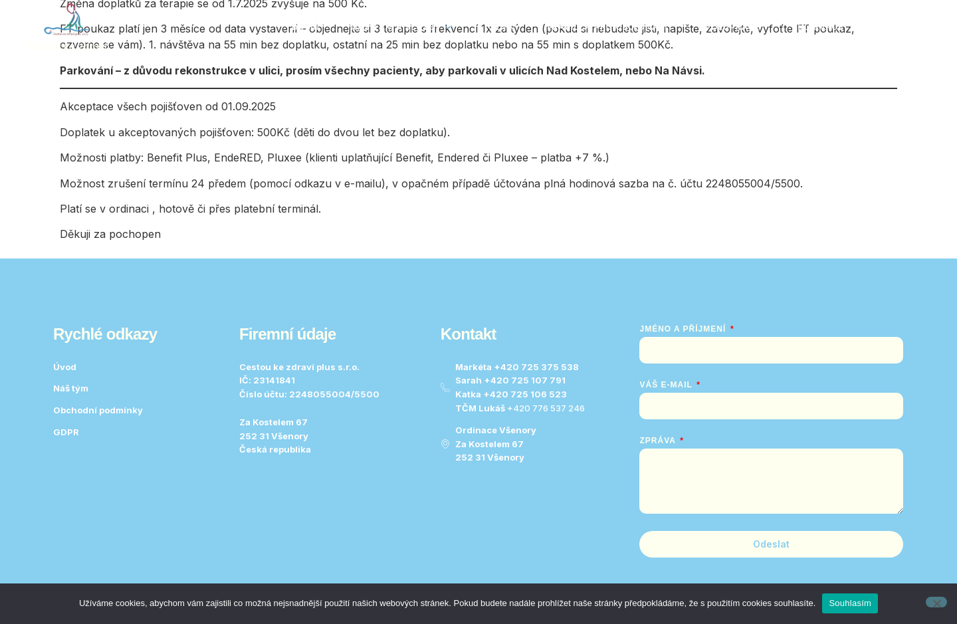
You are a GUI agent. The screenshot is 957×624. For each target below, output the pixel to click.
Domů (304, 27)
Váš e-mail (666, 385)
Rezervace (817, 27)
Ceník (500, 27)
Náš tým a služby (400, 27)
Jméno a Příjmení (683, 329)
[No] (936, 602)
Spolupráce (729, 27)
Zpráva (658, 441)
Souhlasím (850, 603)
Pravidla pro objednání (606, 27)
